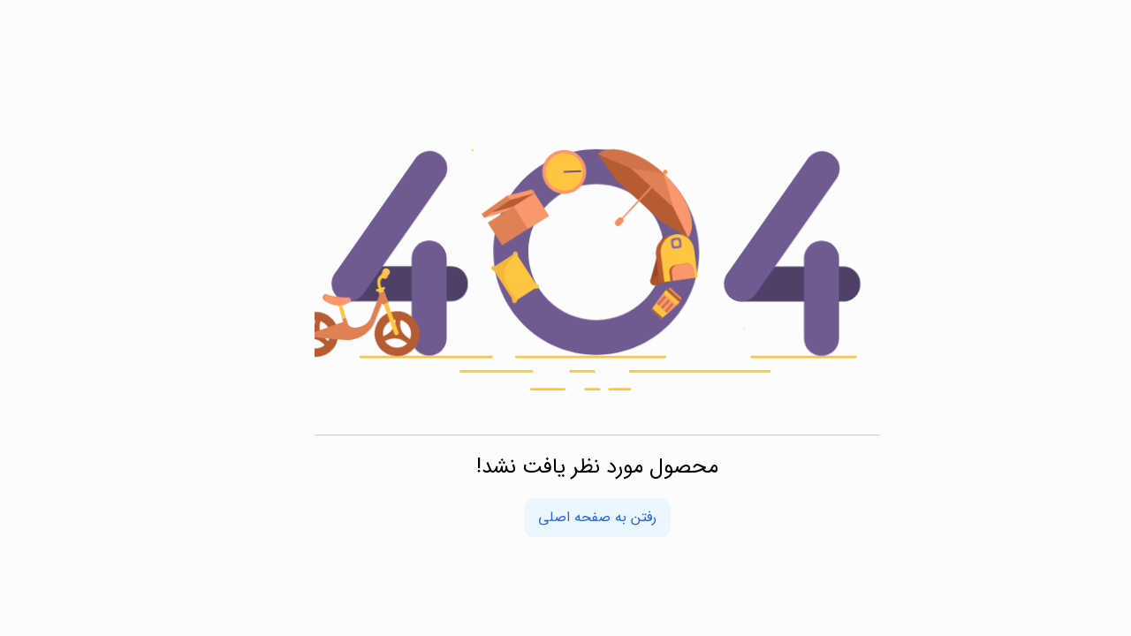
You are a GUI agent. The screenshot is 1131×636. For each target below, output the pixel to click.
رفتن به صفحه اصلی (565, 517)
